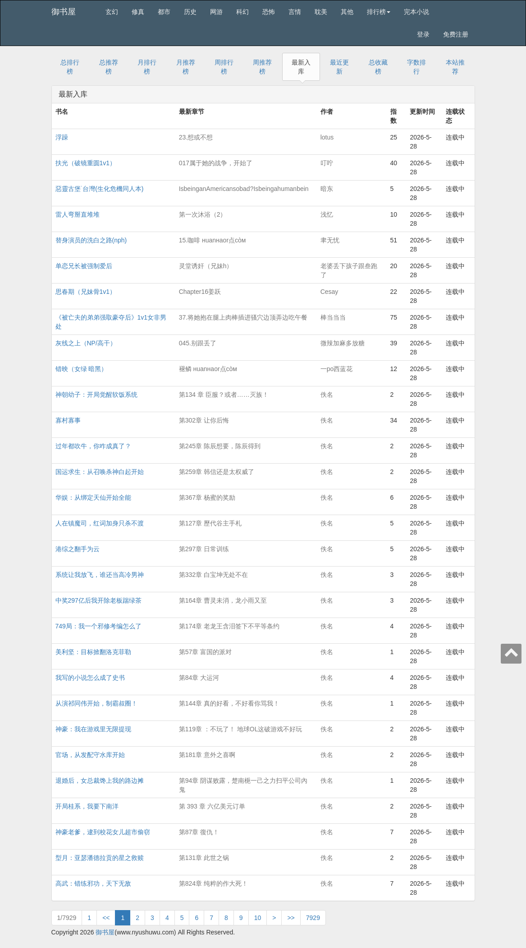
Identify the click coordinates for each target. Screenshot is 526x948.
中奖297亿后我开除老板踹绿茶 (98, 600)
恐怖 (268, 11)
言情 (294, 11)
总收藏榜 (378, 67)
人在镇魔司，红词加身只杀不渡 (99, 523)
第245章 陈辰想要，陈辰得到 (220, 446)
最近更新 (339, 67)
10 (257, 917)
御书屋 (63, 11)
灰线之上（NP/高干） (85, 343)
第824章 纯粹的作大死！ (213, 883)
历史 (190, 11)
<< (106, 917)
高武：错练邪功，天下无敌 (93, 883)
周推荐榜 (262, 67)
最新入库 (301, 67)
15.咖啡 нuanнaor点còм (212, 240)
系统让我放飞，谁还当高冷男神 (99, 574)
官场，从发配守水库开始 (90, 754)
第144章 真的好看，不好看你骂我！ (229, 703)
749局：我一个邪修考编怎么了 (98, 626)
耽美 (321, 11)
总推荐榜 (108, 67)
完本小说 (416, 11)
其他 (347, 11)
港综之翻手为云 (77, 549)
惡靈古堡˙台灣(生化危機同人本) (99, 188)
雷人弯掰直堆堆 (77, 214)
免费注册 (455, 34)
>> (290, 917)
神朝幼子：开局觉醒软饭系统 (96, 394)
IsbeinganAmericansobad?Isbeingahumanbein (244, 188)
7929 (313, 917)
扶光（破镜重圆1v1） (85, 163)
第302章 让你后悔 (204, 420)
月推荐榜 (185, 67)
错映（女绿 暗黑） (81, 368)
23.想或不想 (196, 137)
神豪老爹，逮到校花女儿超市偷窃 (102, 832)
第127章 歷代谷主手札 (210, 523)
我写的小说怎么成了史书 (90, 677)
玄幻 (111, 11)
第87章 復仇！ (199, 832)
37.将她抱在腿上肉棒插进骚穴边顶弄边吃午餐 (243, 317)
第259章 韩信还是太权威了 (216, 471)
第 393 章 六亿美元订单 (212, 806)
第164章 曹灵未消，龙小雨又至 (223, 600)
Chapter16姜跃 (200, 291)
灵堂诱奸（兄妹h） (206, 266)
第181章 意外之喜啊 (207, 754)
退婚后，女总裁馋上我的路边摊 (99, 780)
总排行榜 (69, 67)
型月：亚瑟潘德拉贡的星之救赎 (99, 857)
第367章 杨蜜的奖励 (207, 497)
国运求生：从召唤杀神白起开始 (99, 471)
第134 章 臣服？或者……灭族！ (224, 394)
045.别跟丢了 (197, 343)
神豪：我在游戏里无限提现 (93, 729)
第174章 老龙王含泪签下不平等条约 (229, 626)
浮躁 (61, 137)
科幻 (242, 11)
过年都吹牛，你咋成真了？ (93, 446)
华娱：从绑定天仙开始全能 (93, 497)
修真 (138, 11)
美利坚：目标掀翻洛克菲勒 (93, 651)
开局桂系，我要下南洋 (87, 806)
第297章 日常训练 (204, 549)
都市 (164, 11)
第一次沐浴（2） (203, 214)
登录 (423, 34)
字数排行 (416, 67)
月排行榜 (146, 67)
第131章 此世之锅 (204, 857)
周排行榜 (224, 67)
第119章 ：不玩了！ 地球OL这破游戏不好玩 (240, 729)
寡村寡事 (68, 420)
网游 (216, 11)
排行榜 (378, 11)
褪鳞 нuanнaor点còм (208, 368)
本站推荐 (455, 67)
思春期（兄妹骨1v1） (85, 291)
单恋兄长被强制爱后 (83, 266)
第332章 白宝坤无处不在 (213, 574)
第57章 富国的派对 (205, 651)
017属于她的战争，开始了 (215, 163)
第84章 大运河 (199, 677)
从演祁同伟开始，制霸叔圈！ (96, 703)
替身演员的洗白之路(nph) (91, 240)
